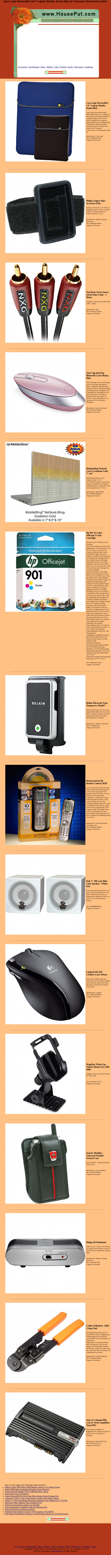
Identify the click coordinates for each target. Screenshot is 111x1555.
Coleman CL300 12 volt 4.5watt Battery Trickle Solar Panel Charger (32, 1498)
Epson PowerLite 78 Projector (17, 1494)
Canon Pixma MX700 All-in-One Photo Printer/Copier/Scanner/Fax (32, 1496)
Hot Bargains (34, 67)
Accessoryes (20, 1547)
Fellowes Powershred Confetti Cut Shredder (22, 1505)
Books (70, 67)
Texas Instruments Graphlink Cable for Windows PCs (26, 1507)
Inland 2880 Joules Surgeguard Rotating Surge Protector (27, 1489)
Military (50, 67)
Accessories (22, 67)
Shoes (43, 67)
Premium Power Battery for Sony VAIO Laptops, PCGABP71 (29, 1512)
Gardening (89, 67)
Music (93, 1547)
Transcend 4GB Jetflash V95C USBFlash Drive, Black (26, 1492)
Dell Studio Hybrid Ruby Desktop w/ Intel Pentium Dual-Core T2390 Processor (36, 1514)
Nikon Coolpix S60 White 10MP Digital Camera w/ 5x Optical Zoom (32, 1487)
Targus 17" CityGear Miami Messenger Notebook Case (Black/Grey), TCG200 (36, 1500)
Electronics (78, 67)
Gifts (57, 67)
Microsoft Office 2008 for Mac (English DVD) (23, 1503)
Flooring (63, 67)
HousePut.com (57, 1551)
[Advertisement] (55, 48)
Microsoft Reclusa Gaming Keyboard (19, 1509)
